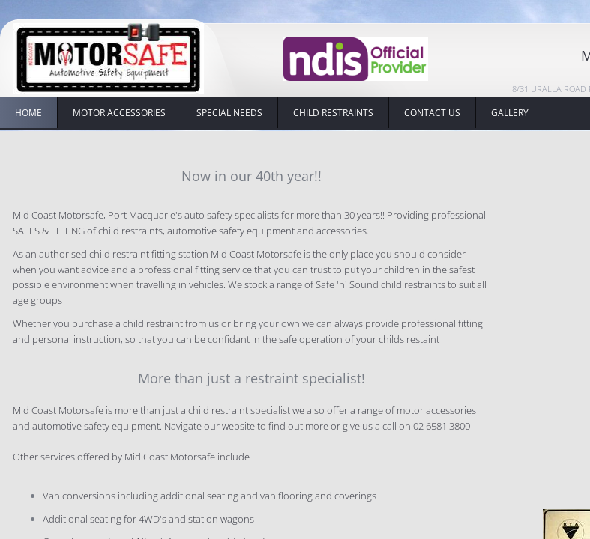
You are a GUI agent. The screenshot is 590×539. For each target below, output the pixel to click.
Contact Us (432, 112)
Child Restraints (333, 112)
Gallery (510, 112)
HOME (28, 112)
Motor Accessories (119, 112)
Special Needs (229, 112)
